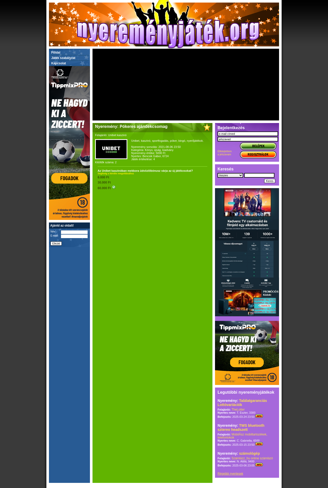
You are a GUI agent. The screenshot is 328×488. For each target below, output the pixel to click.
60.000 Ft (107, 188)
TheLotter (237, 409)
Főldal (55, 52)
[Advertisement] (186, 84)
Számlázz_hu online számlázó (252, 458)
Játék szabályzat (63, 58)
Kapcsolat (58, 63)
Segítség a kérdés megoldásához (116, 173)
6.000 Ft (103, 177)
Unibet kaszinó (117, 135)
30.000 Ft (104, 182)
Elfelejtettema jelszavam (225, 153)
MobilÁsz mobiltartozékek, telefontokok (242, 436)
